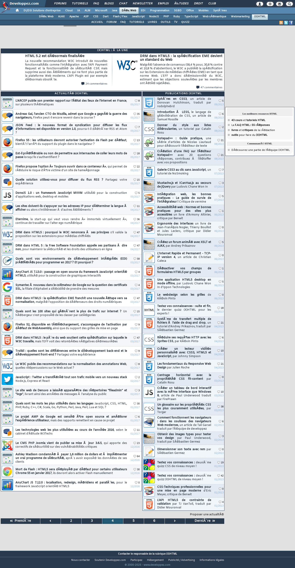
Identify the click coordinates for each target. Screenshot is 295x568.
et (248, 120)
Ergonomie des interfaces (184, 229)
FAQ (96, 4)
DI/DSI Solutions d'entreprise (42, 10)
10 (220, 350)
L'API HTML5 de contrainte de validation (184, 504)
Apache (74, 16)
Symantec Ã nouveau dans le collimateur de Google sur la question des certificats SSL (71, 287)
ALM (87, 10)
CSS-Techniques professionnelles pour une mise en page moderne (184, 490)
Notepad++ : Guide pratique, (184, 142)
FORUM (111, 22)
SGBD (178, 10)
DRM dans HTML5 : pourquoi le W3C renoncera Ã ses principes (71, 234)
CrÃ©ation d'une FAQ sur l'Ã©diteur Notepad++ (184, 157)
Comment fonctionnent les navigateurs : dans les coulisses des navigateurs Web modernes (184, 423)
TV (175, 22)
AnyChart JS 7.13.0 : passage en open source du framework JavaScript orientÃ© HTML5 (71, 274)
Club (212, 4)
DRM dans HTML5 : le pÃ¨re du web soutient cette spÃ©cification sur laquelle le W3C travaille (71, 339)
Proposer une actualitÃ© (207, 514)
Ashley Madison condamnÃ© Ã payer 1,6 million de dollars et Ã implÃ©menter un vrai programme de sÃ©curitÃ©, (71, 458)
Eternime (71, 221)
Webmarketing (240, 16)
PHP (166, 16)
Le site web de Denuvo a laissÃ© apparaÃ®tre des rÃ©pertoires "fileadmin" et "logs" (71, 392)
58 (136, 259)
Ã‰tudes (181, 4)
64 (136, 456)
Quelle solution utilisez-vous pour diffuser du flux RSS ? (71, 181)
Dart (105, 16)
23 (136, 443)
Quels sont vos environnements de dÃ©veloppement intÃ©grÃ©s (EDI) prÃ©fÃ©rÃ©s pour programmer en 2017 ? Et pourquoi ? (71, 260)
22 (136, 166)
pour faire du (249, 135)
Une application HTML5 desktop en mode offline (184, 283)
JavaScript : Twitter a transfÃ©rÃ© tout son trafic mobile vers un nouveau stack (71, 379)
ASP (85, 16)
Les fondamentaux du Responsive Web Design (184, 366)
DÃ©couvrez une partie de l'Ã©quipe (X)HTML (260, 150)
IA (78, 10)
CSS (95, 16)
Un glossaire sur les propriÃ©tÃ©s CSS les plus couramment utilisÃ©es (184, 408)
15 (136, 180)
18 (136, 153)
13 (136, 140)
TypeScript (191, 16)
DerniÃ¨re (205, 521)
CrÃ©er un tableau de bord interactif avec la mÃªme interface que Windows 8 (184, 393)
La (250, 125)
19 (220, 462)
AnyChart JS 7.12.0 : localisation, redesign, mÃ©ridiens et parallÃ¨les (71, 484)
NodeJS (154, 16)
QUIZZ (185, 22)
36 (136, 219)
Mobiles (203, 10)
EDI (143, 10)
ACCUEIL (97, 22)
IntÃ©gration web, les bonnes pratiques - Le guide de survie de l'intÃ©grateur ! (184, 198)
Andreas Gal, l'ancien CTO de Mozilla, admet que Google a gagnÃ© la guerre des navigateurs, (71, 116)
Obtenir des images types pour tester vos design (184, 438)
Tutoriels (79, 4)
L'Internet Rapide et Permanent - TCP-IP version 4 (184, 257)
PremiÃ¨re (20, 521)
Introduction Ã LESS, (184, 115)
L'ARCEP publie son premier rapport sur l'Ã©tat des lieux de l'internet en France (71, 102)
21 (220, 140)
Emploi (163, 4)
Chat (123, 4)
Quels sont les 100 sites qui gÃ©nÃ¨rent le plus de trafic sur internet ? (71, 313)
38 (220, 406)
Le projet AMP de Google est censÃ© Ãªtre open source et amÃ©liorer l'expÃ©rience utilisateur (71, 418)
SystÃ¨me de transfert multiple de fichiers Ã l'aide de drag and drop (184, 324)
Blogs (109, 4)
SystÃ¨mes (220, 10)
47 (136, 232)
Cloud (69, 10)
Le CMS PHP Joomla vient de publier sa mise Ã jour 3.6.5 (71, 445)
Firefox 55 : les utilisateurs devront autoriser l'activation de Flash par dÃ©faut (71, 142)
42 (220, 475)
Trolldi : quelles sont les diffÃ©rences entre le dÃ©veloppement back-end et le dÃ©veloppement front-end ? (71, 353)
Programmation (159, 10)
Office (190, 10)
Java (114, 10)
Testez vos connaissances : (184, 464)
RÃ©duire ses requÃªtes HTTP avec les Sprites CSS (184, 339)
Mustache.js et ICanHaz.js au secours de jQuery (184, 185)
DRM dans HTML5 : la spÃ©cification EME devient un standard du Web (181, 70)
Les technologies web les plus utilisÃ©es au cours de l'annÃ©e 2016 (71, 432)
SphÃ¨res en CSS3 (184, 102)
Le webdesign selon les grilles (184, 297)
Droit (198, 4)
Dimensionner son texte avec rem (184, 451)
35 (136, 114)
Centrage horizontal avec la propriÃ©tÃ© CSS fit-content (184, 379)
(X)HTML (260, 16)
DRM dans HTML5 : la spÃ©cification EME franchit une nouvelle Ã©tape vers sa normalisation (71, 300)
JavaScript (138, 16)
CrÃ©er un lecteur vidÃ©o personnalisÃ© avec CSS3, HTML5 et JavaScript (184, 352)
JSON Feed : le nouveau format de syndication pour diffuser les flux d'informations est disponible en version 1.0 (71, 129)
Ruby (176, 16)
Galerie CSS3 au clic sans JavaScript (184, 172)
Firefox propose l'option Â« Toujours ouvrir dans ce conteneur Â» (71, 168)
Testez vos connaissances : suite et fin (184, 310)
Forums (60, 4)
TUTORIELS (136, 22)
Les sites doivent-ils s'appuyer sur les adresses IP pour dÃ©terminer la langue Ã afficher (71, 208)
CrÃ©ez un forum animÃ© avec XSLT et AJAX (184, 244)
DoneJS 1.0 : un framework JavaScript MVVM (71, 195)
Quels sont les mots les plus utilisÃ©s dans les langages (71, 405)
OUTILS (165, 22)
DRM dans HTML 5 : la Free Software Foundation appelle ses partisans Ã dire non (71, 247)
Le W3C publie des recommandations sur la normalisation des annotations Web (71, 366)
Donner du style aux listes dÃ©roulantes (184, 129)
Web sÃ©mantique (214, 16)
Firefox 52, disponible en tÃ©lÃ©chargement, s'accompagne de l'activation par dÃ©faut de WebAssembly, (71, 326)
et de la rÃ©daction (253, 130)
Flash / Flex (120, 16)
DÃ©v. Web (129, 10)
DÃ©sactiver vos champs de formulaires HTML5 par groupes (184, 270)
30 (136, 403)
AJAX (61, 16)
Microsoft (101, 10)
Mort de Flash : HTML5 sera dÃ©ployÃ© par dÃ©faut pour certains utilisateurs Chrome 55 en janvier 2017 (71, 471)
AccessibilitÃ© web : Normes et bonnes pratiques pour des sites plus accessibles (184, 213)
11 (136, 206)
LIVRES (152, 22)
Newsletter (142, 4)
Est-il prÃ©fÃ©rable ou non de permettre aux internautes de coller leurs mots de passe (71, 155)
